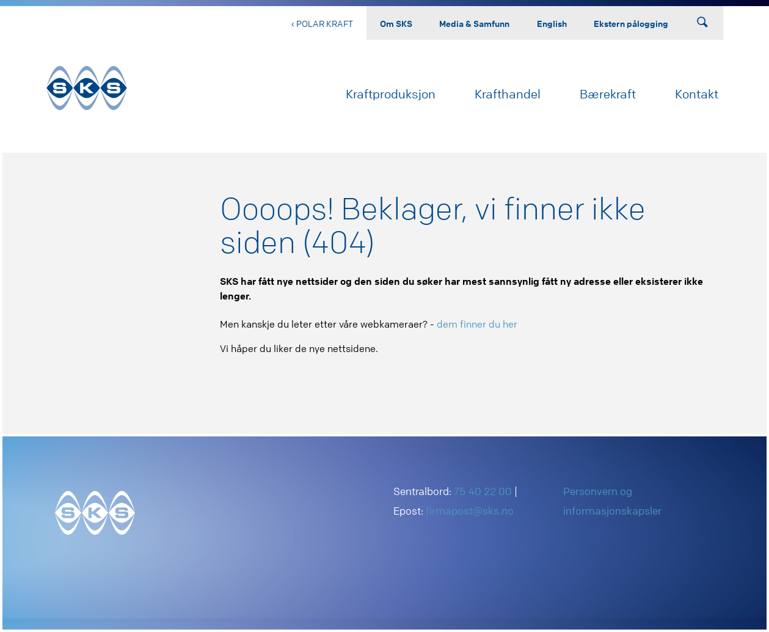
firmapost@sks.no (470, 510)
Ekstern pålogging (631, 23)
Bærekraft (608, 93)
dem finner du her (477, 324)
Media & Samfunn (474, 23)
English (552, 23)
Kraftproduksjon (391, 93)
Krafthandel (508, 93)
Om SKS (396, 23)
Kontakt (696, 93)
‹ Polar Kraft (322, 23)
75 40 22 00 (483, 491)
